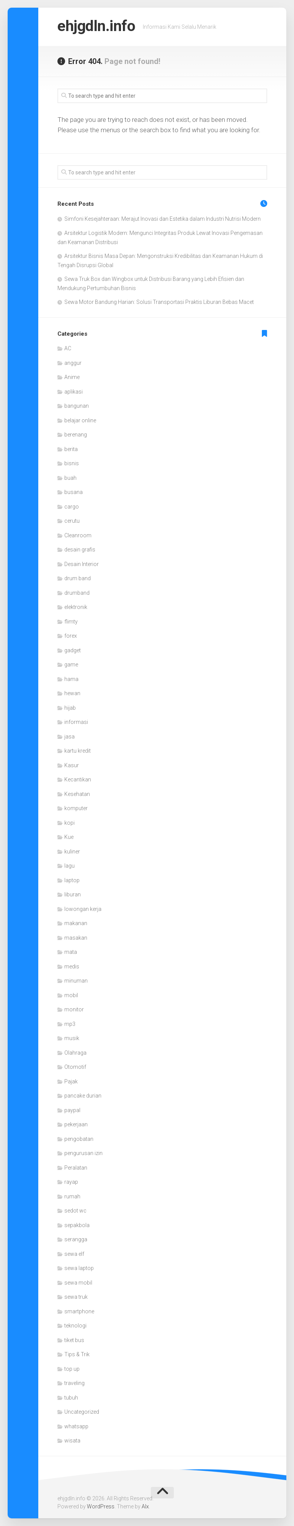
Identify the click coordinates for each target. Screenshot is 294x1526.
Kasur (71, 765)
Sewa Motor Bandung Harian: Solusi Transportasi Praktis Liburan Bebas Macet (159, 302)
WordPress (100, 1506)
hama (71, 679)
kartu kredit (77, 751)
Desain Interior (81, 564)
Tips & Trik (77, 1354)
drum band (77, 578)
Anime (72, 377)
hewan (72, 693)
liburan (72, 894)
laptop (72, 880)
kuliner (72, 851)
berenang (75, 435)
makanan (75, 923)
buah (70, 478)
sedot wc (75, 1211)
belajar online (80, 420)
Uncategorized (81, 1412)
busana (73, 492)
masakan (75, 938)
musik (71, 1038)
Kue (69, 837)
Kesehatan (77, 794)
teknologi (75, 1326)
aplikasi (73, 392)
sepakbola (77, 1225)
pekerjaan (76, 1124)
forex (70, 636)
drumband (77, 593)
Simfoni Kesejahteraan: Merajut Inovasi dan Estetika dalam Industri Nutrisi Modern (162, 219)
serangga (75, 1239)
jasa (69, 736)
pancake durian (82, 1096)
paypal (72, 1110)
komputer (76, 808)
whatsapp (76, 1426)
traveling (74, 1383)
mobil (71, 995)
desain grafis (79, 549)
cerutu (72, 521)
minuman (76, 981)
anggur (73, 363)
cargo (71, 507)
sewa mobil (78, 1283)
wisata (72, 1440)
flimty (71, 622)
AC (67, 348)
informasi (76, 722)
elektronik (75, 607)
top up (72, 1369)
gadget (72, 650)
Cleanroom (77, 535)
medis (71, 966)
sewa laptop (79, 1268)
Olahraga (75, 1053)
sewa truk (76, 1297)
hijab (70, 708)
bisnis (71, 463)
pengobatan (78, 1139)
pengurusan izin (83, 1153)
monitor (74, 1009)
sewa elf (74, 1254)
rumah (72, 1196)
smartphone (79, 1311)
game (71, 664)
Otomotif (75, 1067)
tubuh (71, 1398)
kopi (69, 823)
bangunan (76, 406)
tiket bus (74, 1340)
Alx (145, 1506)
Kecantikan (77, 779)
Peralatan (75, 1168)
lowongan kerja (82, 909)
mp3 (69, 1024)
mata (70, 952)
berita (71, 449)
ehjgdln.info (98, 26)
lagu (69, 866)
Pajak (71, 1081)
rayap (71, 1182)
